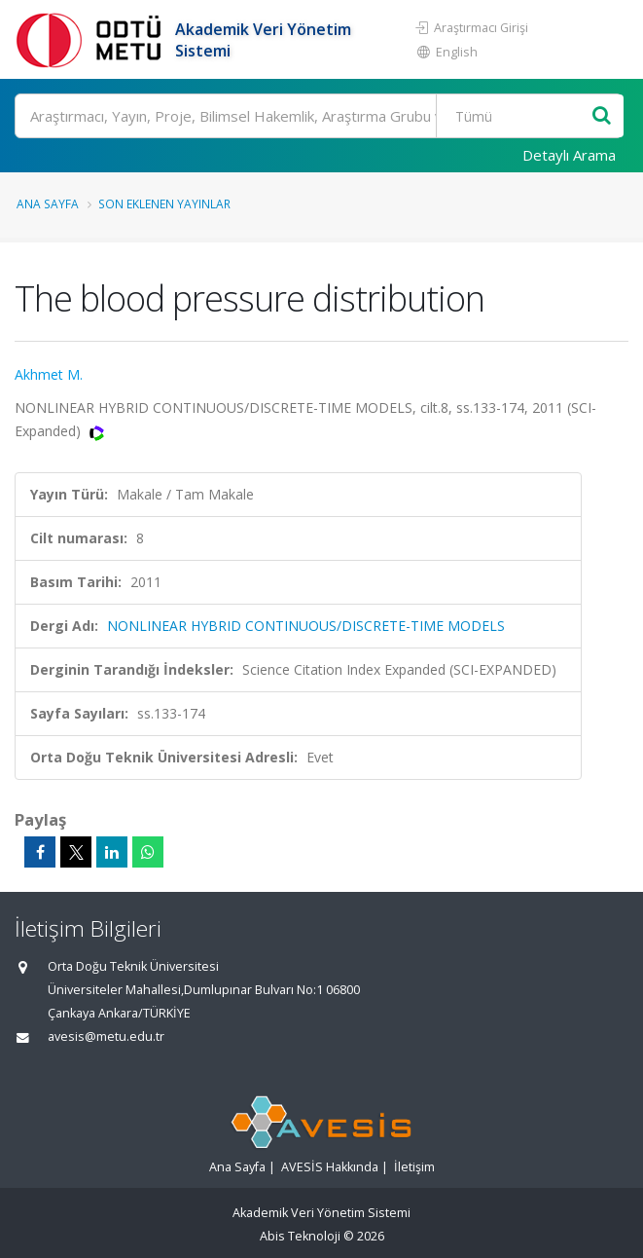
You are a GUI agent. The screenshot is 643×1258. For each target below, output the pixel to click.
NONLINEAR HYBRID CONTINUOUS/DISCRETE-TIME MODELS (306, 625)
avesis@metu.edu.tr (106, 1036)
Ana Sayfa (48, 203)
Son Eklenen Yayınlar (164, 203)
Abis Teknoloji (300, 1236)
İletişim (414, 1167)
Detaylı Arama (569, 155)
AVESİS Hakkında (329, 1167)
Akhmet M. (49, 374)
